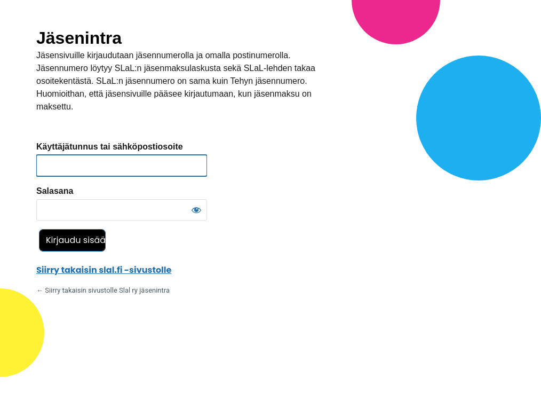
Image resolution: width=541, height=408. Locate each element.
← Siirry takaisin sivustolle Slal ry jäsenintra (103, 290)
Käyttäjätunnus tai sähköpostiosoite (109, 146)
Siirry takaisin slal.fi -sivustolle (103, 270)
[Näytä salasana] (196, 210)
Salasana (54, 190)
